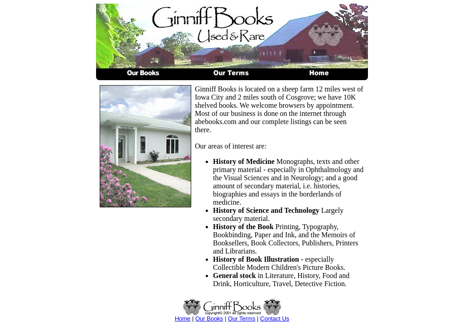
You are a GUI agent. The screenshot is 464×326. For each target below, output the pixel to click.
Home (183, 318)
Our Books (209, 318)
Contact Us (274, 318)
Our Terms (241, 318)
